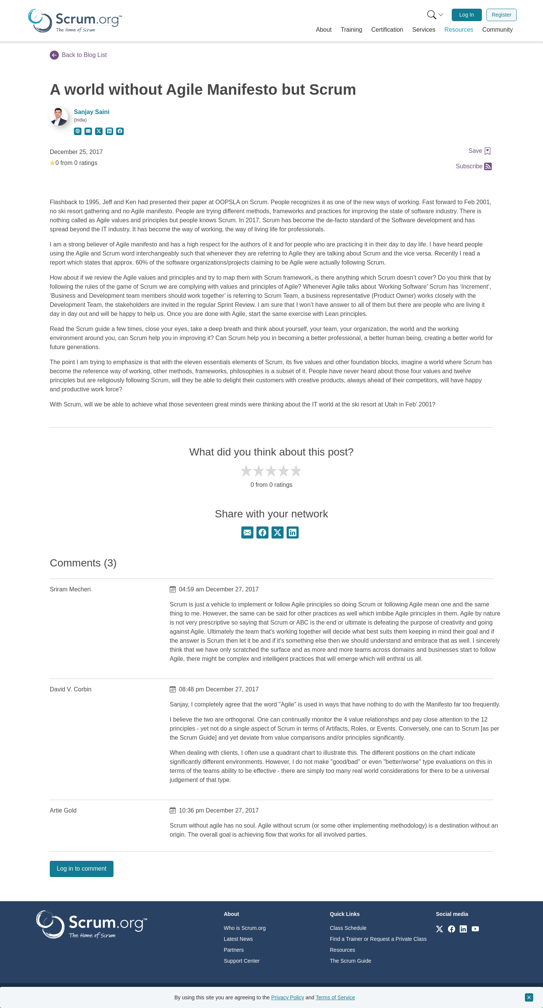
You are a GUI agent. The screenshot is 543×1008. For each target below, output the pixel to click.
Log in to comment (82, 868)
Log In (466, 15)
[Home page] (75, 20)
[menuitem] (435, 15)
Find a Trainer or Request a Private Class (378, 939)
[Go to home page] (91, 924)
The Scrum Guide (350, 961)
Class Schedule (348, 928)
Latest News (238, 939)
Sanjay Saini (91, 112)
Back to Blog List (78, 55)
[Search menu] (435, 15)
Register (501, 15)
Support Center (242, 961)
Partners (234, 950)
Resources (342, 950)
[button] (324, 29)
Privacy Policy (287, 997)
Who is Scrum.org (245, 928)
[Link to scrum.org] (439, 928)
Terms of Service (335, 997)
